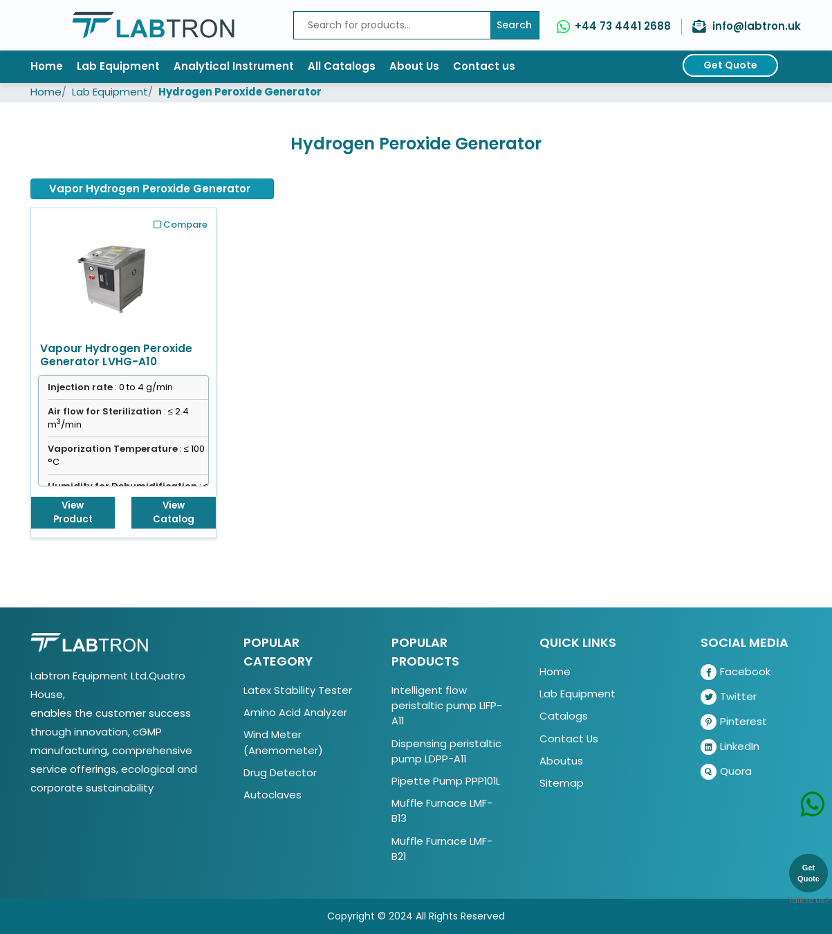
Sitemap (561, 783)
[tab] (152, 188)
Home (46, 66)
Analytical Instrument (234, 66)
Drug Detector (280, 772)
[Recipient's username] (392, 25)
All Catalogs (342, 66)
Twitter (729, 697)
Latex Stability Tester (297, 690)
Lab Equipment (118, 66)
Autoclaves (272, 794)
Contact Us (568, 738)
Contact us (484, 66)
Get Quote (730, 65)
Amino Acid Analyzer (295, 712)
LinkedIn (730, 747)
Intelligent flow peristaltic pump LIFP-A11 (446, 705)
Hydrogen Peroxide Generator (240, 91)
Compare (180, 224)
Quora (726, 772)
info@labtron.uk (756, 26)
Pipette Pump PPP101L (445, 780)
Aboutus (561, 760)
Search (514, 25)
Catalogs (563, 715)
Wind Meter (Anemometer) (283, 742)
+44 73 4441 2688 (623, 26)
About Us (414, 66)
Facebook (735, 672)
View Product (73, 512)
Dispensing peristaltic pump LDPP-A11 (446, 751)
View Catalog (173, 512)
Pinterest (734, 722)
